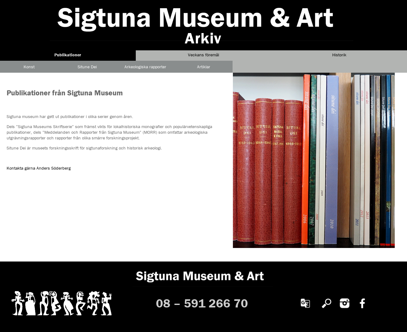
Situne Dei (87, 67)
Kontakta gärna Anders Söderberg (39, 168)
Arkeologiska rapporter (145, 67)
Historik (339, 55)
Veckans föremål (203, 55)
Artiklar (203, 67)
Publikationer (67, 55)
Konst (29, 67)
